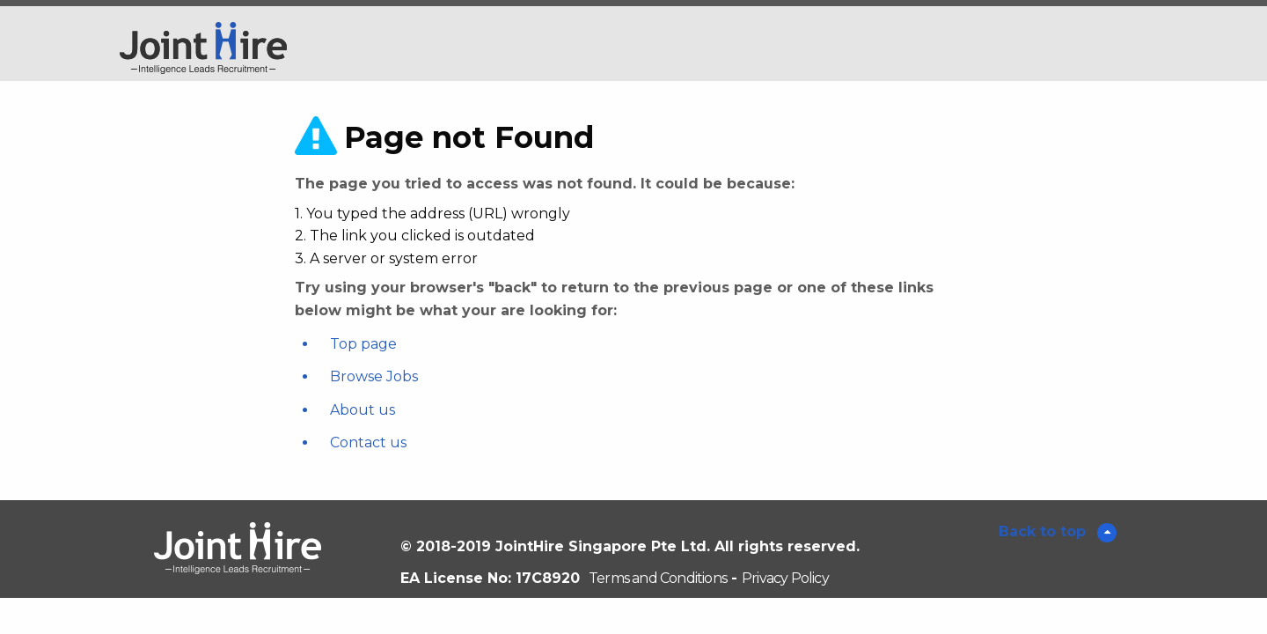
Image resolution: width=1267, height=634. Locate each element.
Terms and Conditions (658, 578)
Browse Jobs (374, 376)
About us (362, 410)
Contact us (368, 442)
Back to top (1044, 531)
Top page (363, 343)
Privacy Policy (785, 578)
